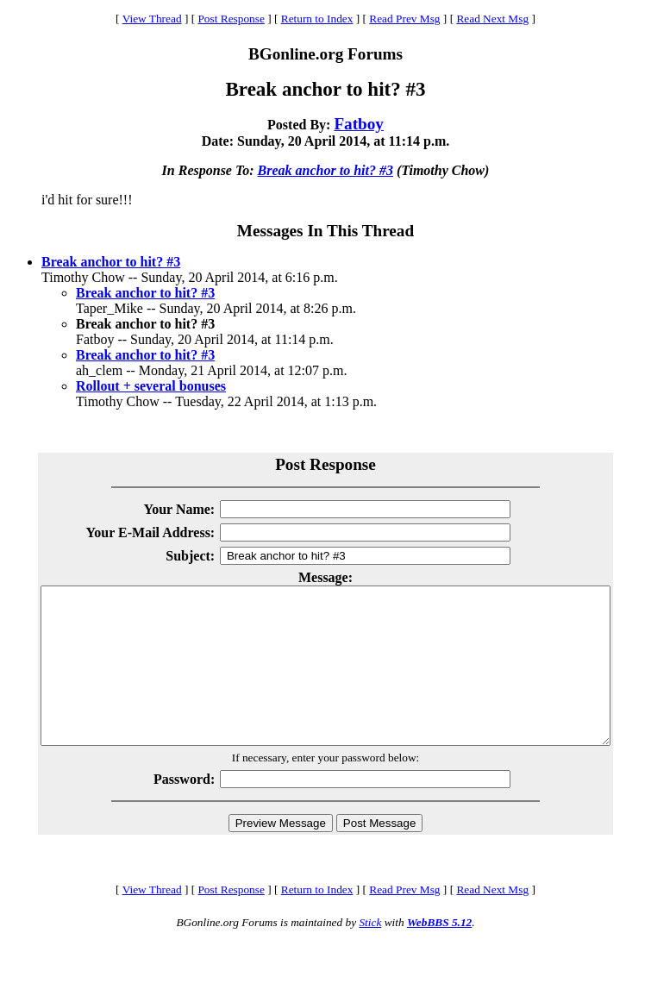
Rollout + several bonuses (151, 386)
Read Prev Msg (404, 18)
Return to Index (317, 18)
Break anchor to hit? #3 (325, 170)
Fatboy (359, 124)
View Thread (152, 18)
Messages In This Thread (325, 231)
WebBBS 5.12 (439, 953)
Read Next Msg (492, 18)
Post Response (230, 18)
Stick (370, 953)
